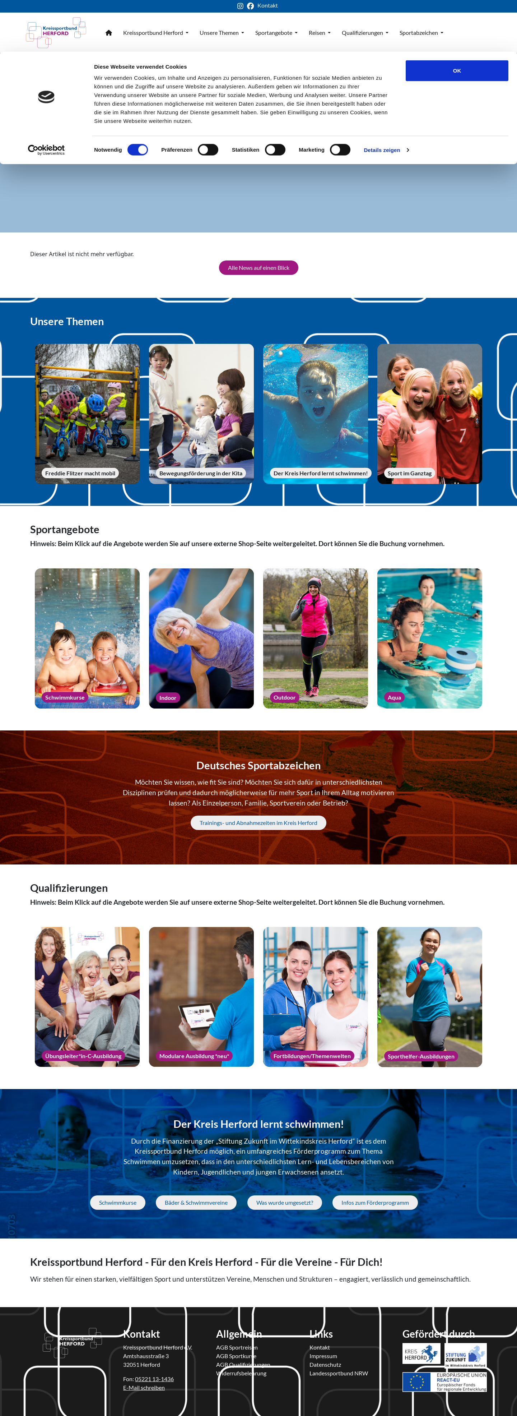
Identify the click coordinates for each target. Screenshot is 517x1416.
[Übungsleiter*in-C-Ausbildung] (87, 995)
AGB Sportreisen (237, 1344)
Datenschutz (325, 1362)
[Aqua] (430, 636)
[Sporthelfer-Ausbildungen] (430, 995)
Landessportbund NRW (338, 1370)
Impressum (323, 1353)
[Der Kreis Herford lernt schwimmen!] (315, 412)
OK (457, 19)
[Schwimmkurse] (87, 636)
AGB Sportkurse (236, 1353)
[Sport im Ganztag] (430, 411)
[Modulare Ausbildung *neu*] (201, 994)
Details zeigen (382, 98)
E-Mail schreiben (144, 1385)
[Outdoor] (315, 636)
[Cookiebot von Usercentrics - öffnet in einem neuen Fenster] (46, 98)
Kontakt (319, 1344)
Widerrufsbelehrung (241, 1370)
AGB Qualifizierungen (243, 1362)
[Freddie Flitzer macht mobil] (87, 412)
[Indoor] (201, 636)
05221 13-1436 (154, 1376)
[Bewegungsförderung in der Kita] (201, 411)
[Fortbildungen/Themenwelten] (315, 995)
